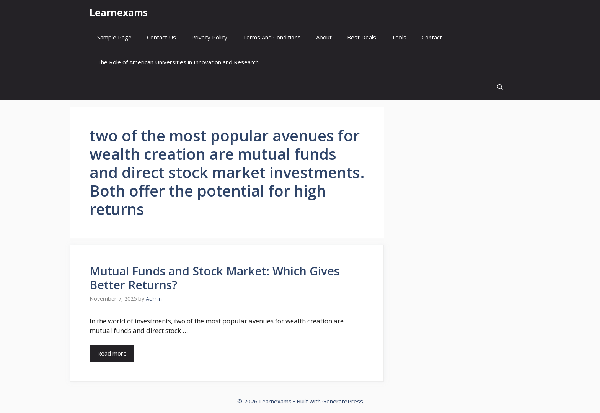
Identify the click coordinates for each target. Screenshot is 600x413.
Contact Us (161, 37)
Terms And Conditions (272, 37)
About (324, 37)
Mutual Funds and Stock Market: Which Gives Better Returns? (214, 278)
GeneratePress (342, 401)
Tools (398, 37)
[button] (499, 87)
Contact (432, 37)
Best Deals (361, 37)
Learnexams (119, 12)
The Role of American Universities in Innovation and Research (178, 62)
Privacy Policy (209, 37)
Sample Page (114, 37)
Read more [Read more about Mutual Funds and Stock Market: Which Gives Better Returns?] (112, 353)
